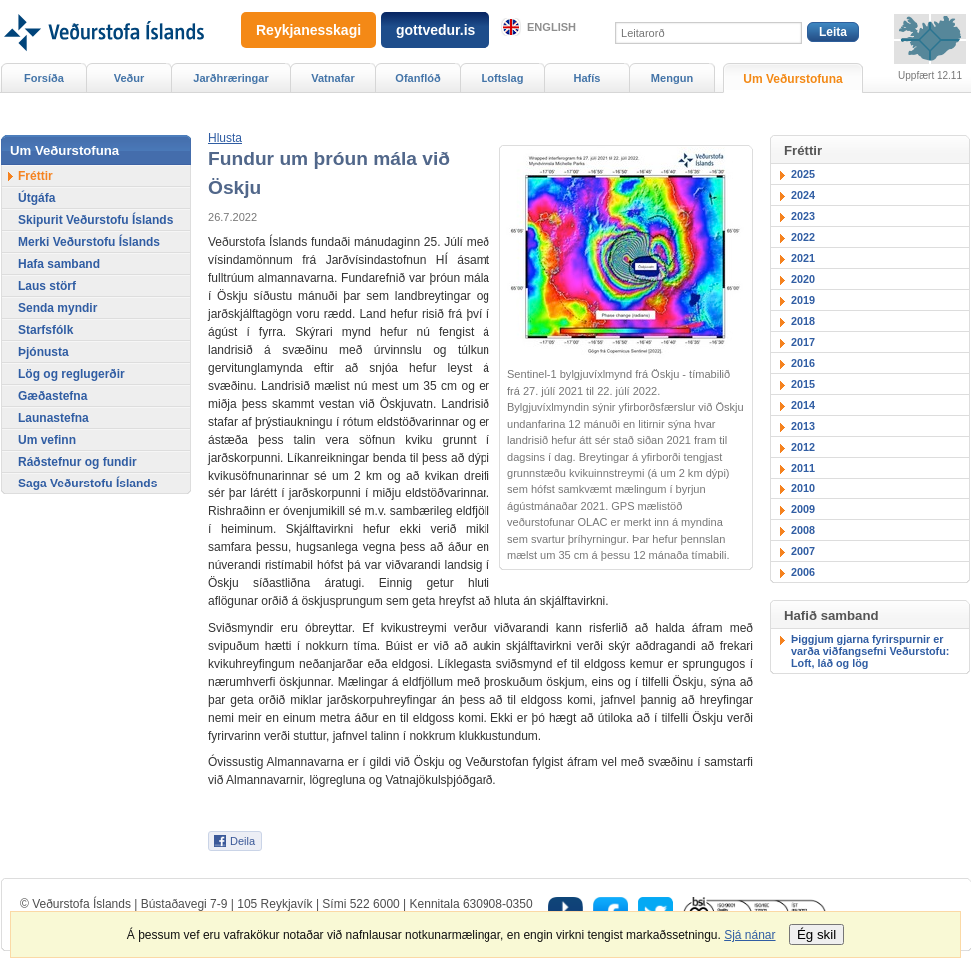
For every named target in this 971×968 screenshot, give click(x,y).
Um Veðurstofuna (792, 79)
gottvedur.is (435, 30)
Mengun (672, 78)
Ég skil (816, 934)
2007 (803, 551)
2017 (803, 342)
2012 (803, 447)
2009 (803, 509)
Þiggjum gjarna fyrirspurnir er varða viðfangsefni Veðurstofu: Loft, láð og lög (870, 651)
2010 (803, 488)
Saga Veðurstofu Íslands (87, 483)
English (551, 27)
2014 (803, 405)
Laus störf (47, 286)
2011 (803, 468)
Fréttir (35, 176)
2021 (803, 258)
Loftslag (503, 78)
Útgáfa (36, 198)
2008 (803, 530)
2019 (803, 300)
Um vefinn (47, 440)
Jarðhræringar (230, 78)
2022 (803, 237)
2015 (803, 384)
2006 (803, 572)
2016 (803, 363)
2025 (803, 174)
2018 (803, 321)
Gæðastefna (52, 396)
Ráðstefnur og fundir (77, 462)
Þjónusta (43, 352)
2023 (803, 216)
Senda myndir (57, 308)
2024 (803, 195)
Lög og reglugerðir (71, 374)
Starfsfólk (45, 330)
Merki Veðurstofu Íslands (89, 242)
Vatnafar (333, 78)
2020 (803, 279)
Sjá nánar (749, 935)
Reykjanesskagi (308, 30)
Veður (129, 78)
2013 (803, 426)
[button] (225, 138)
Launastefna (53, 418)
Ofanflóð (417, 78)
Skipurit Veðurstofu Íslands (95, 220)
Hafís (587, 78)
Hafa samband (59, 264)
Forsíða (44, 78)
